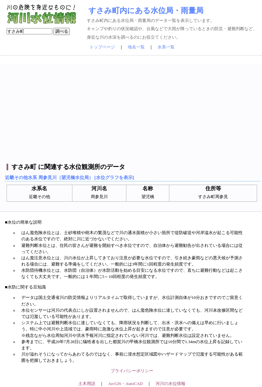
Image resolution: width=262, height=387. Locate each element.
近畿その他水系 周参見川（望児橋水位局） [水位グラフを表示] (69, 177)
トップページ (102, 47)
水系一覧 (166, 47)
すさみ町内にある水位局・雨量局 (145, 10)
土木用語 (86, 383)
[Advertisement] (131, 110)
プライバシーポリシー (132, 371)
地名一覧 (136, 47)
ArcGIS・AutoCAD (125, 383)
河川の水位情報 (170, 383)
